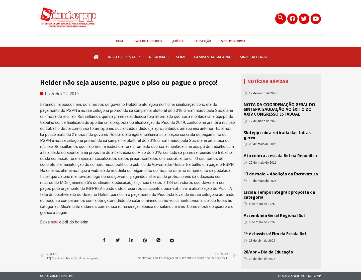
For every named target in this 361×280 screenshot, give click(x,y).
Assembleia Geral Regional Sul (274, 215)
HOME (120, 41)
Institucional (124, 56)
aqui (54, 222)
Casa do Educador (148, 41)
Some (181, 56)
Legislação (203, 41)
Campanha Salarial (213, 56)
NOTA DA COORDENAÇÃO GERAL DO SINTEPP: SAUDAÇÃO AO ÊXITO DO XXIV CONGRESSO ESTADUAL (279, 109)
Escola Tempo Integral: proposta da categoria (279, 194)
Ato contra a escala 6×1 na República (280, 155)
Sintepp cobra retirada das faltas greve (277, 135)
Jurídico (178, 41)
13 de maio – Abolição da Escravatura (281, 174)
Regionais (158, 56)
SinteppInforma (233, 41)
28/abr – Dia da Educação (268, 252)
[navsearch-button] (280, 18)
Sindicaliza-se (254, 56)
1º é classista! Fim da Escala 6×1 (275, 233)
